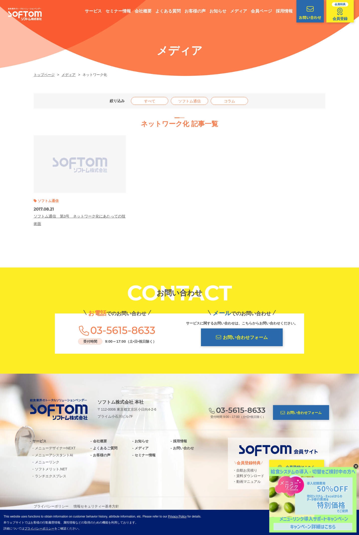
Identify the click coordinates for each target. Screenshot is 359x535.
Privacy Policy (177, 516)
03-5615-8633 (122, 330)
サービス (91, 11)
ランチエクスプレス (50, 476)
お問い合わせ (308, 12)
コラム (229, 101)
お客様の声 (192, 11)
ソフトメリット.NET (51, 469)
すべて (149, 101)
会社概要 (140, 11)
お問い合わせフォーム (242, 337)
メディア (236, 11)
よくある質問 (166, 11)
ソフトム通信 (189, 101)
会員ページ (259, 11)
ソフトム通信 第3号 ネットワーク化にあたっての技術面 (79, 220)
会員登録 (338, 11)
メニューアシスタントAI (54, 455)
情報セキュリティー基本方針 (96, 506)
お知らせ (215, 11)
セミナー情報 (116, 11)
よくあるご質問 (105, 448)
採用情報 (281, 11)
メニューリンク (47, 462)
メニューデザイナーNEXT (55, 448)
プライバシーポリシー (51, 506)
